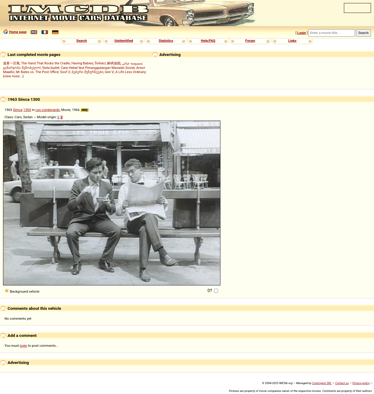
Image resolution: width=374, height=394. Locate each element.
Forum (250, 40)
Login (301, 33)
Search (81, 40)
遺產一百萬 (11, 63)
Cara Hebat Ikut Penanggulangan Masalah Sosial (98, 68)
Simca (18, 110)
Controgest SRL (322, 383)
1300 (27, 110)
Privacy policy (360, 383)
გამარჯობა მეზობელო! (22, 68)
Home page (17, 32)
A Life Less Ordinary (130, 72)
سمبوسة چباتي (132, 63)
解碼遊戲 (113, 63)
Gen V (109, 72)
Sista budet (50, 68)
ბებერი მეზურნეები (87, 72)
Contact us (342, 383)
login (23, 345)
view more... (13, 76)
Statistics (166, 40)
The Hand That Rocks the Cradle (45, 63)
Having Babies (82, 63)
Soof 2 (65, 72)
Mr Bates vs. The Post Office (37, 72)
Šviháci (100, 63)
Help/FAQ (208, 40)
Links (292, 40)
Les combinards (48, 110)
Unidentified (123, 40)
